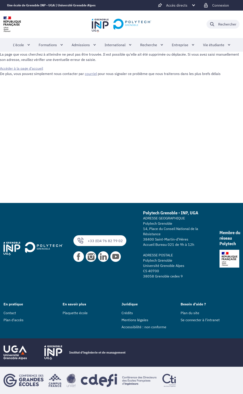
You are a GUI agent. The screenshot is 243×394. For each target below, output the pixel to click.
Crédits (127, 313)
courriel (91, 73)
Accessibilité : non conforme (144, 327)
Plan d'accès (14, 320)
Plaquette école (75, 313)
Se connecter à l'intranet (200, 320)
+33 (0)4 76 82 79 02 (100, 240)
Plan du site (190, 313)
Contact (10, 313)
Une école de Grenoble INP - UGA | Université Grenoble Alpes (51, 5)
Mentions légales (135, 320)
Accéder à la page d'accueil (21, 68)
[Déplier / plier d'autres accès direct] (176, 5)
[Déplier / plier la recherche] (223, 24)
